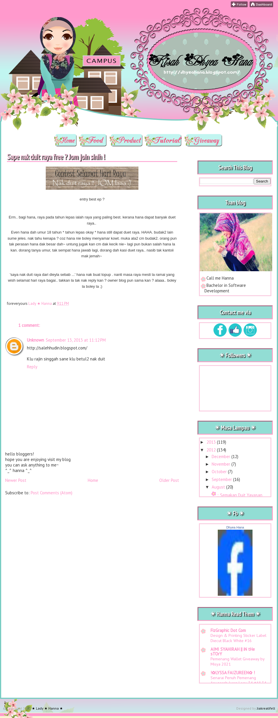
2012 (211, 450)
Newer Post (15, 480)
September (222, 479)
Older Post (169, 480)
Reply (32, 366)
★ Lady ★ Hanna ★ (46, 16)
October (220, 471)
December (221, 456)
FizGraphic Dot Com (228, 630)
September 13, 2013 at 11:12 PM (76, 340)
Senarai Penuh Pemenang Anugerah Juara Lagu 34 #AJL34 (238, 680)
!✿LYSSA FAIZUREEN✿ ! (233, 672)
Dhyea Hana (235, 527)
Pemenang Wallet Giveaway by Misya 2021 (237, 661)
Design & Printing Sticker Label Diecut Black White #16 (238, 638)
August (219, 487)
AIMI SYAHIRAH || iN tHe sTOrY (233, 651)
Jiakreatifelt (266, 708)
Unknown (35, 340)
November (221, 464)
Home (93, 480)
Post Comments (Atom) (51, 492)
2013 (211, 442)
